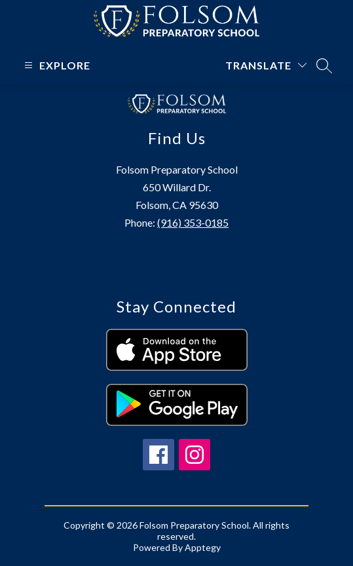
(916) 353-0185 (193, 222)
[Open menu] (55, 65)
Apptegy (203, 547)
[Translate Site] (266, 65)
